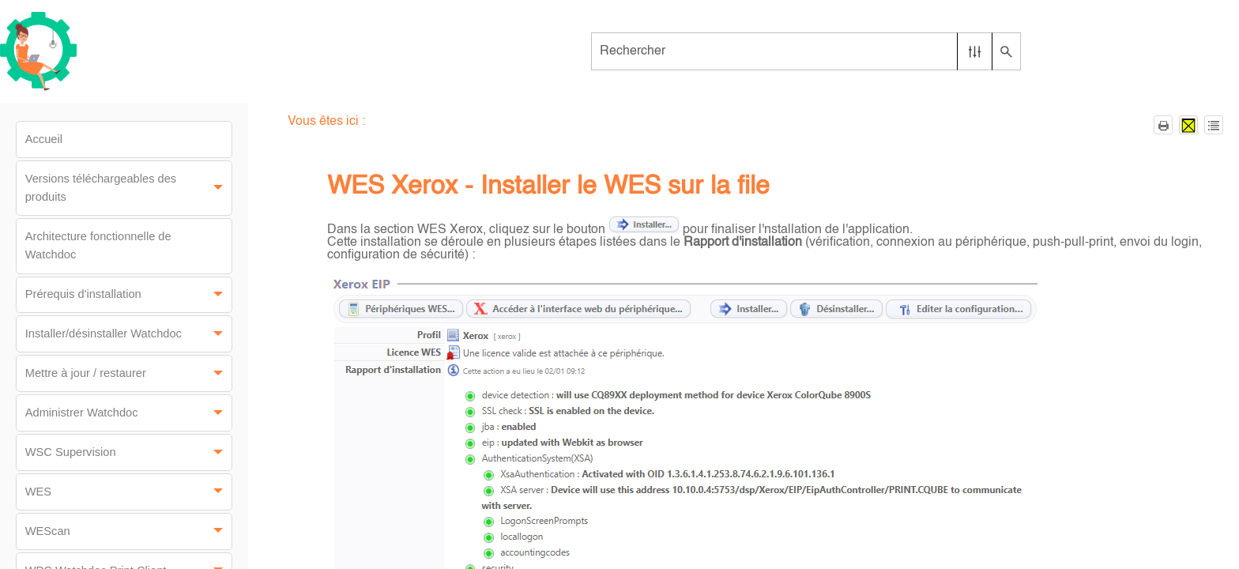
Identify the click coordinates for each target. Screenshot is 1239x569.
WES (128, 492)
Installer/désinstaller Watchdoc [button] (128, 334)
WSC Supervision (128, 452)
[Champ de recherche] (805, 51)
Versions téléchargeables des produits (128, 188)
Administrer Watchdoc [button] (128, 413)
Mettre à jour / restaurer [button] (128, 373)
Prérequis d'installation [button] (128, 295)
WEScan (128, 531)
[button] (974, 51)
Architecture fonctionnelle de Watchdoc (98, 245)
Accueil (43, 139)
